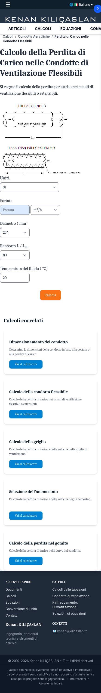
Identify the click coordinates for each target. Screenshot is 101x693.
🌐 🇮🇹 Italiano (81, 4)
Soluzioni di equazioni (69, 613)
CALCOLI (43, 28)
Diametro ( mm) (14, 223)
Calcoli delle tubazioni (69, 589)
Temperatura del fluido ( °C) (24, 268)
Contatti (12, 615)
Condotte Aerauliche (34, 36)
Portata (6, 200)
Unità (5, 178)
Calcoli (8, 36)
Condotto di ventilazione (70, 596)
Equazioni (13, 602)
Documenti (14, 589)
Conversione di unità (21, 609)
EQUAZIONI (70, 28)
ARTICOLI (17, 28)
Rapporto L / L (14, 246)
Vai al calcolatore (26, 364)
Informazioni (78, 679)
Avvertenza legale (50, 683)
